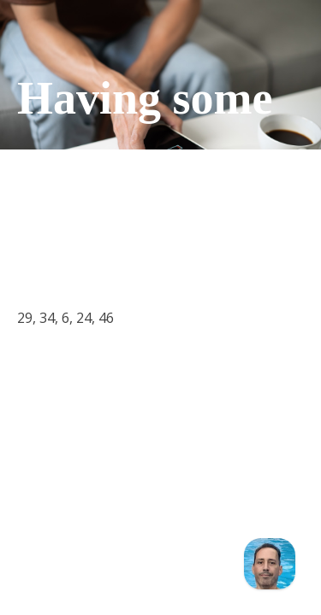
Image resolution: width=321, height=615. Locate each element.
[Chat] (269, 563)
